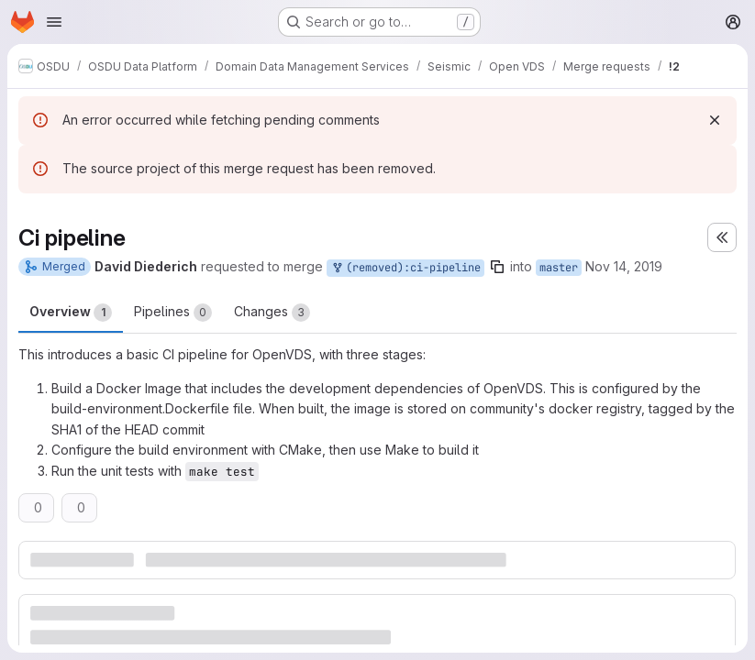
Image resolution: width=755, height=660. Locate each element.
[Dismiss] (715, 120)
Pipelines (173, 312)
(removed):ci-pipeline (405, 268)
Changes (272, 312)
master (558, 267)
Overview (70, 312)
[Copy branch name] (497, 267)
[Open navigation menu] (54, 22)
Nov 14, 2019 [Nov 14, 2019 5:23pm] (623, 266)
